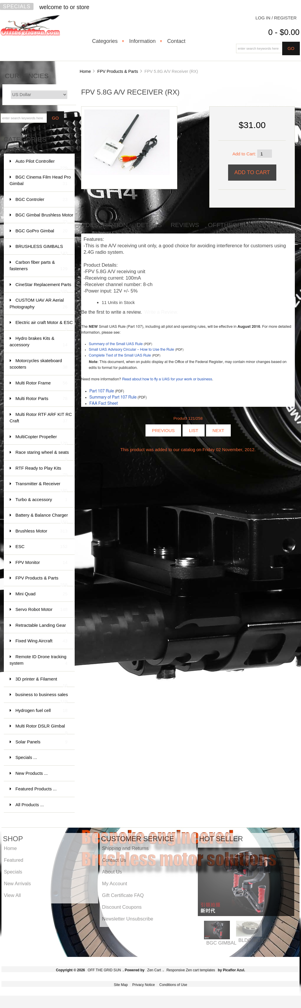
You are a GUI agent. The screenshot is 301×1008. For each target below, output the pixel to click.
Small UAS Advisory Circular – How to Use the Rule (131, 350)
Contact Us (114, 860)
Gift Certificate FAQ (123, 895)
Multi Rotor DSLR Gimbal (42, 728)
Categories (105, 41)
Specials (17, 6)
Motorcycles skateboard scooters (39, 364)
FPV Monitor (42, 562)
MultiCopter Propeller (42, 439)
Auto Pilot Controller (42, 164)
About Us (112, 871)
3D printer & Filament (42, 681)
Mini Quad (42, 594)
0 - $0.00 (284, 32)
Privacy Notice (143, 985)
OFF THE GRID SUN (104, 970)
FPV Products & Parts (117, 71)
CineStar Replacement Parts (43, 287)
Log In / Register (276, 17)
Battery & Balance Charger (42, 518)
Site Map (121, 985)
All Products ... (30, 804)
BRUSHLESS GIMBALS (42, 249)
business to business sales (42, 697)
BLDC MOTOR (254, 940)
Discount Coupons (122, 907)
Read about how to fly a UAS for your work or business (167, 379)
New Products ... (32, 773)
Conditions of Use (173, 985)
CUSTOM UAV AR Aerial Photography (39, 304)
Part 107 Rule (101, 391)
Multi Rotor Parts (42, 398)
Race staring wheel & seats (42, 455)
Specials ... (26, 757)
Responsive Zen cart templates (190, 970)
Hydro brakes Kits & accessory (39, 342)
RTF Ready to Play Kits (42, 471)
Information (142, 41)
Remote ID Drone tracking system (39, 660)
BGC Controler (42, 199)
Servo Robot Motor (42, 609)
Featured (13, 860)
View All (12, 895)
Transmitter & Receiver (42, 486)
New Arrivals (17, 883)
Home (85, 71)
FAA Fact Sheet (103, 403)
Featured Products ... (36, 788)
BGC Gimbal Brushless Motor (44, 217)
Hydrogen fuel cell (42, 710)
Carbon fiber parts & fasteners (39, 266)
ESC (42, 546)
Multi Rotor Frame (42, 383)
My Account (114, 883)
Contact (176, 41)
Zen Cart (154, 970)
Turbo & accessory (42, 499)
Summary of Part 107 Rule (113, 397)
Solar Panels (42, 742)
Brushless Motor (42, 531)
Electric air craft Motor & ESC (44, 325)
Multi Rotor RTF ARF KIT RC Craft (41, 418)
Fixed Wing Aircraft (42, 641)
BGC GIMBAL (221, 942)
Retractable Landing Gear (42, 628)
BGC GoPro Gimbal (42, 231)
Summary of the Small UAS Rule (116, 344)
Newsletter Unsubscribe (127, 918)
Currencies (27, 76)
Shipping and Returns (125, 848)
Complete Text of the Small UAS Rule (120, 355)
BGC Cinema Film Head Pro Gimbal (40, 180)
